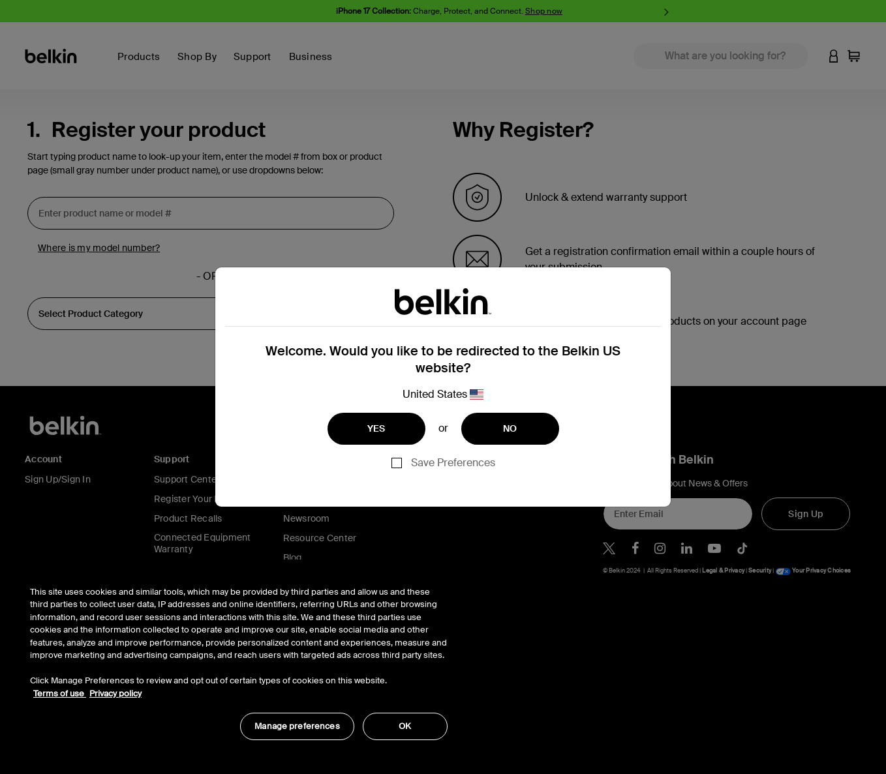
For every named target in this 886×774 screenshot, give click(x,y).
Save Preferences (453, 462)
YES (376, 428)
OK (405, 726)
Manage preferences (296, 726)
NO (510, 428)
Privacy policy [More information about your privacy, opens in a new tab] (115, 693)
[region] (238, 656)
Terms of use (59, 693)
